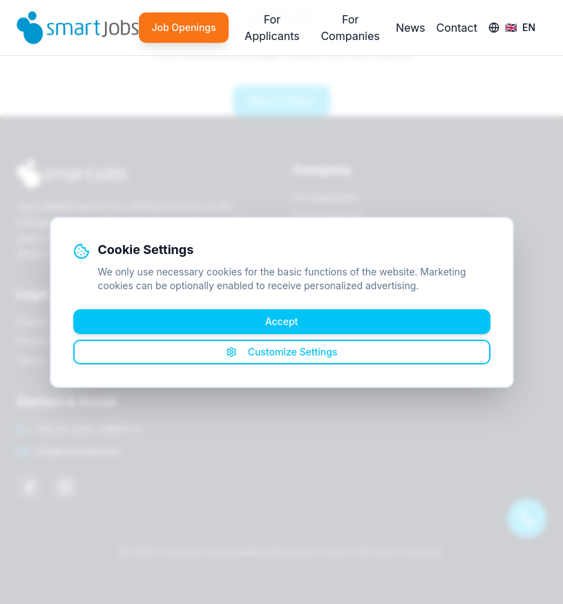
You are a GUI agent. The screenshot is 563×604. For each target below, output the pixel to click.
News (411, 28)
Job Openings (183, 27)
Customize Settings (282, 352)
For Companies (350, 27)
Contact (457, 28)
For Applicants (272, 27)
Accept (281, 321)
